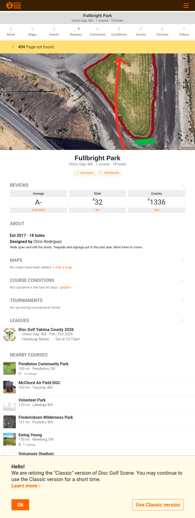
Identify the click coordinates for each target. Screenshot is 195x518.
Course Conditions (97, 280)
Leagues (97, 320)
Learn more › (25, 486)
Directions (84, 173)
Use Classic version (158, 505)
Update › (65, 287)
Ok (20, 505)
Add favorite (109, 173)
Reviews (97, 185)
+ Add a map (62, 267)
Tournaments (97, 300)
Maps (97, 260)
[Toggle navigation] (186, 5)
